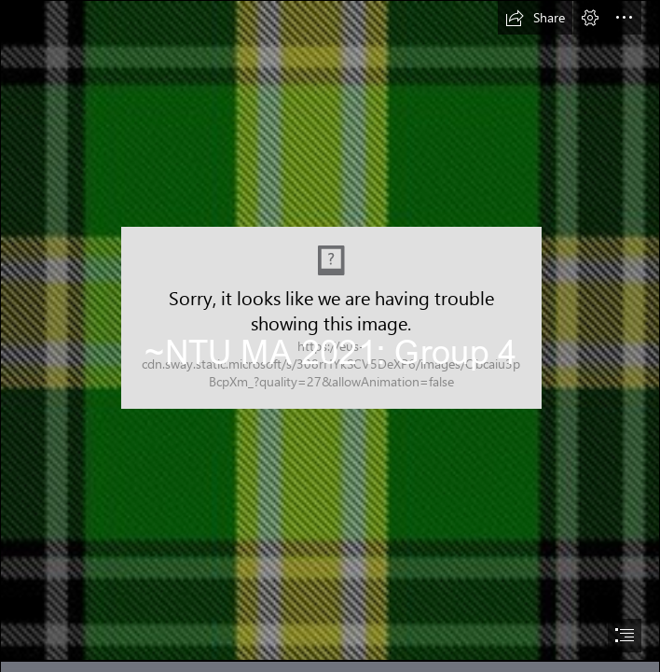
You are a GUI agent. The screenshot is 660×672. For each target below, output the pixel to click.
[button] (535, 18)
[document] (330, 336)
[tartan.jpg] (330, 330)
